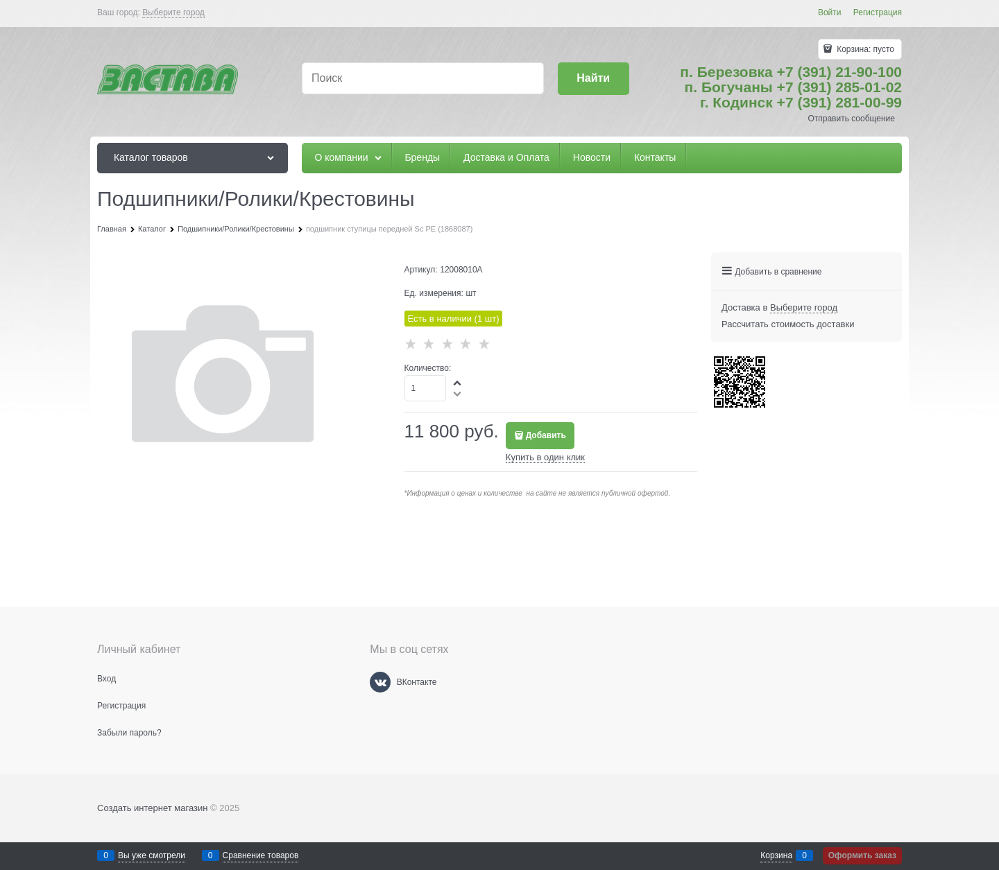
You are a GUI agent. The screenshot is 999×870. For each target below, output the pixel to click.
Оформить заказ (862, 855)
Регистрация (877, 12)
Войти (830, 12)
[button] (458, 382)
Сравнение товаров (261, 855)
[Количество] (425, 388)
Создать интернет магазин (152, 808)
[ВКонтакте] (380, 682)
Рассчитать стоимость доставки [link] (788, 324)
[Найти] (593, 78)
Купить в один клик (545, 457)
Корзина (776, 855)
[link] (173, 13)
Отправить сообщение (851, 118)
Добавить (546, 435)
